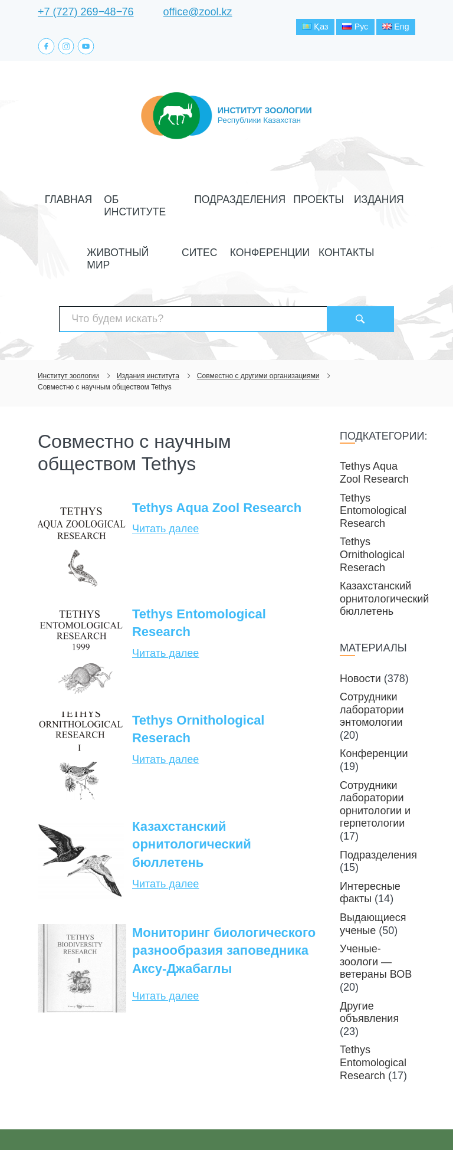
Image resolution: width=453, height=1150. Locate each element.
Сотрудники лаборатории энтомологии (372, 670)
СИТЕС (165, 248)
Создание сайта (340, 1120)
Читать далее (165, 490)
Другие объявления (369, 973)
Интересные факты (370, 853)
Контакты (279, 248)
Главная (60, 221)
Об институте (119, 221)
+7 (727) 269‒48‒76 (86, 12)
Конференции (218, 248)
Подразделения (193, 221)
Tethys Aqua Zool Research (216, 468)
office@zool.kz (197, 12)
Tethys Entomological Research (199, 583)
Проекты (257, 221)
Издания (305, 221)
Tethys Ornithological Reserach (198, 689)
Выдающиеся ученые (373, 885)
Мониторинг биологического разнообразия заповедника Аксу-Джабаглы (224, 911)
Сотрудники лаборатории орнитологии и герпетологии (375, 765)
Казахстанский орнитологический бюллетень (191, 805)
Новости (360, 639)
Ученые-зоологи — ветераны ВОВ (376, 922)
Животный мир (367, 221)
